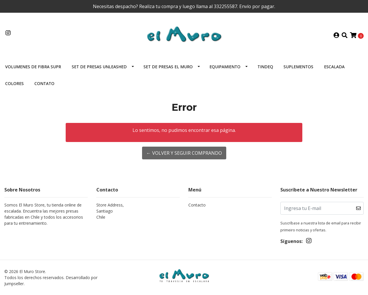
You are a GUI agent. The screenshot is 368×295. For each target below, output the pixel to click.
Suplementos (298, 66)
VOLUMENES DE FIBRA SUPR (33, 66)
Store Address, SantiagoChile (110, 211)
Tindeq (265, 66)
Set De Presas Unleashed (99, 66)
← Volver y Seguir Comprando (184, 153)
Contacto (197, 205)
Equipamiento (224, 66)
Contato (44, 83)
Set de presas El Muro (168, 66)
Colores (14, 83)
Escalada (334, 66)
